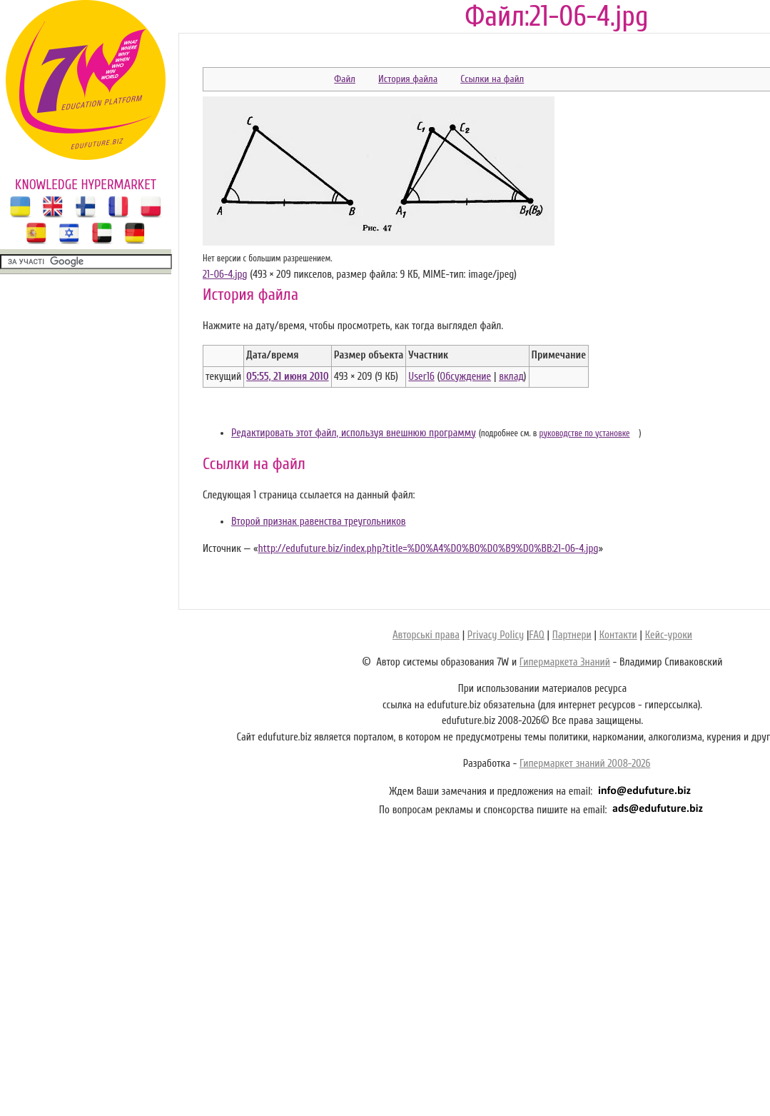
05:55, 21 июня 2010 (287, 377)
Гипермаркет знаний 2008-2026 (585, 764)
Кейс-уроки (668, 635)
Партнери (572, 635)
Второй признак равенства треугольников (318, 522)
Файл (344, 79)
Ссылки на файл (492, 79)
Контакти (618, 635)
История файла (407, 79)
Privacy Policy (495, 635)
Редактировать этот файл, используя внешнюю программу (353, 433)
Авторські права (426, 635)
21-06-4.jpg (225, 274)
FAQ (536, 635)
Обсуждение (465, 377)
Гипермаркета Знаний (565, 662)
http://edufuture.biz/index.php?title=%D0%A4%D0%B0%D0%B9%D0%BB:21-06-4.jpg (428, 549)
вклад (511, 377)
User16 (421, 377)
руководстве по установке (584, 433)
